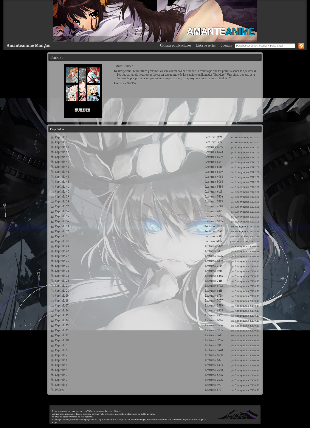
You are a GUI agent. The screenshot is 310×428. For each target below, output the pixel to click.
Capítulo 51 (62, 137)
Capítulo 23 (62, 276)
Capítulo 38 (62, 201)
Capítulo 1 (61, 385)
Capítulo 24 (62, 271)
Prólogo (59, 390)
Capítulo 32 (62, 231)
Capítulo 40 (62, 191)
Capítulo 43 (62, 177)
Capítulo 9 (61, 345)
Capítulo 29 (62, 246)
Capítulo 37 (62, 206)
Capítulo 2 (61, 380)
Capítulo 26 (62, 261)
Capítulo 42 (62, 182)
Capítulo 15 (62, 315)
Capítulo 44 (62, 172)
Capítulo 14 (62, 320)
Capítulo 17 (61, 305)
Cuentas (226, 45)
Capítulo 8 (61, 350)
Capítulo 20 (62, 291)
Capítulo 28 (62, 251)
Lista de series (206, 45)
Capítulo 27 (62, 256)
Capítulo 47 (62, 157)
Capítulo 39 (62, 196)
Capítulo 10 (62, 340)
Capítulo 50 (62, 142)
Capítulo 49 (62, 147)
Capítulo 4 (61, 370)
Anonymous (241, 137)
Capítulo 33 (62, 226)
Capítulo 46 (62, 162)
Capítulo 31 (61, 236)
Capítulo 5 (61, 365)
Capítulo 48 (62, 152)
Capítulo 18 (62, 300)
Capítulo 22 (62, 281)
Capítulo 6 (61, 360)
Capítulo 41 (62, 186)
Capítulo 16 (61, 310)
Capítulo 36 (62, 211)
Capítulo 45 (62, 167)
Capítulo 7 (61, 355)
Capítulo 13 (61, 325)
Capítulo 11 (61, 335)
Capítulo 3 (61, 375)
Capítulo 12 (61, 330)
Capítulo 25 (62, 266)
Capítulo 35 (62, 216)
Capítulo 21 (61, 286)
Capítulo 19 (62, 295)
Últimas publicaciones (175, 45)
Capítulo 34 (62, 221)
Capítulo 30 (62, 241)
